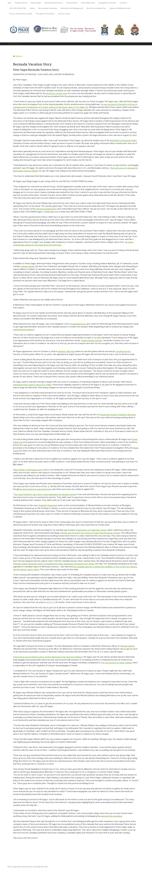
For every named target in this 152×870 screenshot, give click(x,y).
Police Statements (88, 3)
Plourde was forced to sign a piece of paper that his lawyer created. (90, 533)
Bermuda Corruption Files (96, 8)
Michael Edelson (127, 646)
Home (17, 56)
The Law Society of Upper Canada (116, 663)
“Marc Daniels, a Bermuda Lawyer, (28, 470)
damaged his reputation (111, 816)
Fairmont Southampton (46, 209)
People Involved (21, 3)
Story (9, 3)
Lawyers (122, 3)
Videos (32, 8)
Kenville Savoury (123, 351)
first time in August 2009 (57, 93)
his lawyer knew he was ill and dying (36, 489)
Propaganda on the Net (107, 3)
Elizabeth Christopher (47, 505)
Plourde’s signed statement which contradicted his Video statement (43, 564)
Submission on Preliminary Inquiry (92, 530)
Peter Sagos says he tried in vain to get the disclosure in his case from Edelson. (48, 657)
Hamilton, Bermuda (66, 351)
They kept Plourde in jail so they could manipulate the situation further (45, 494)
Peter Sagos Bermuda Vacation (20, 867)
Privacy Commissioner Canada (20, 14)
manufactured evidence (24, 329)
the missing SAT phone (84, 564)
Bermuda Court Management (72, 8)
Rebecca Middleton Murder (120, 8)
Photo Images (36, 3)
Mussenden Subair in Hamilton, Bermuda (118, 414)
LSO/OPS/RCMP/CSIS (17, 8)
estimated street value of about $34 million (32, 385)
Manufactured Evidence (54, 3)
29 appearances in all (79, 324)
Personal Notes (72, 3)
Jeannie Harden (28, 266)
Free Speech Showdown (45, 14)
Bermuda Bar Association (47, 8)
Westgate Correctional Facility (123, 140)
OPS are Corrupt (64, 14)
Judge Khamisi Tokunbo (91, 340)
